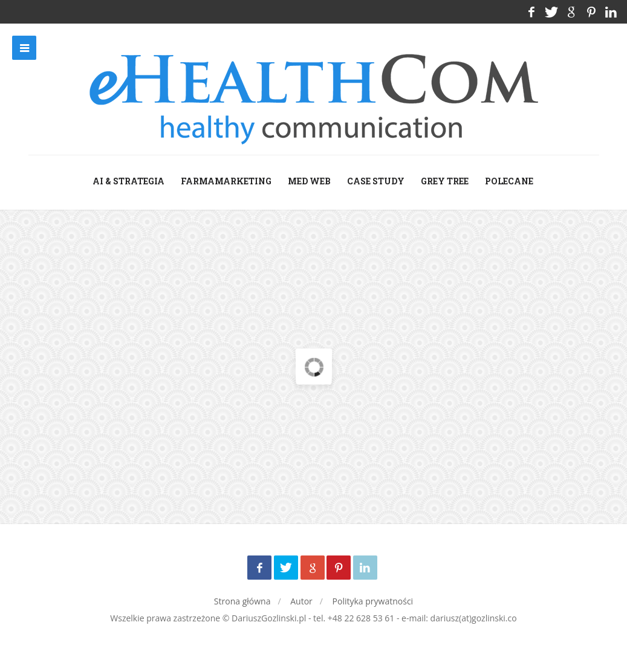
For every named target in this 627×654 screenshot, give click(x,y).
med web (309, 181)
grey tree (445, 181)
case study (375, 181)
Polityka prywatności (373, 601)
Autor (301, 601)
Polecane (509, 181)
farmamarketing (226, 181)
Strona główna (242, 601)
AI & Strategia (128, 181)
